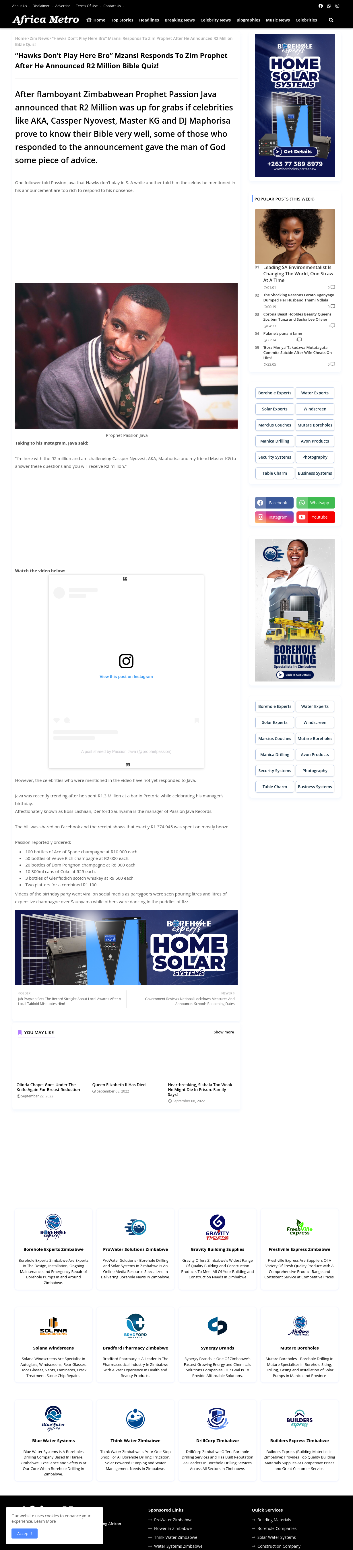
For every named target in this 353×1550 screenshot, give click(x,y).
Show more (224, 1032)
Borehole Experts (275, 393)
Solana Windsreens (53, 1347)
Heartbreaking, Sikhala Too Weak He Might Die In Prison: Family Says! (200, 1089)
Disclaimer (42, 5)
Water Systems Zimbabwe (178, 1546)
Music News (278, 20)
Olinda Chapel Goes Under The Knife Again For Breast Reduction (48, 1087)
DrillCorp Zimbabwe (217, 1440)
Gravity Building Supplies (217, 1249)
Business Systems (315, 473)
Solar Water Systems (276, 1537)
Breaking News (180, 20)
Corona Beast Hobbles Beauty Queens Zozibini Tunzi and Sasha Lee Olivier (297, 316)
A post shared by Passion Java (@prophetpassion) (126, 751)
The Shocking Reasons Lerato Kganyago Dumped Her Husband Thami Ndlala (298, 297)
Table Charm (275, 473)
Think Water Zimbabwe (135, 1440)
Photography (314, 457)
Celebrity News (216, 20)
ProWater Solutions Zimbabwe (135, 1249)
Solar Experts (275, 409)
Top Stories (122, 20)
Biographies (248, 20)
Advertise (63, 5)
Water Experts (315, 393)
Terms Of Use (87, 5)
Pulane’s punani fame (282, 333)
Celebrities (306, 20)
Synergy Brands (217, 1347)
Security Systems (274, 457)
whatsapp (319, 502)
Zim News (39, 38)
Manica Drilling (274, 441)
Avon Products (315, 441)
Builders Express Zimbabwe (299, 1440)
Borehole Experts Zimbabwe (54, 1249)
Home (95, 20)
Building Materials (274, 1519)
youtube (320, 517)
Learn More (45, 1521)
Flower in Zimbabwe (173, 1528)
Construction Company (278, 1546)
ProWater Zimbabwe (173, 1519)
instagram (278, 517)
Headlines (149, 20)
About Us (20, 5)
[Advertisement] (126, 238)
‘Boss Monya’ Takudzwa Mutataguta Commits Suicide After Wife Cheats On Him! (297, 352)
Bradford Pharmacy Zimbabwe (135, 1347)
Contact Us (112, 5)
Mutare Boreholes (315, 425)
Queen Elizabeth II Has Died (119, 1084)
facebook (278, 502)
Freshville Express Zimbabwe (299, 1249)
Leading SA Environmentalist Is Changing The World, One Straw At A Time (298, 273)
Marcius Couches (274, 425)
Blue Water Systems (53, 1440)
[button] (331, 20)
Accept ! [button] (24, 1533)
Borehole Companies (276, 1528)
